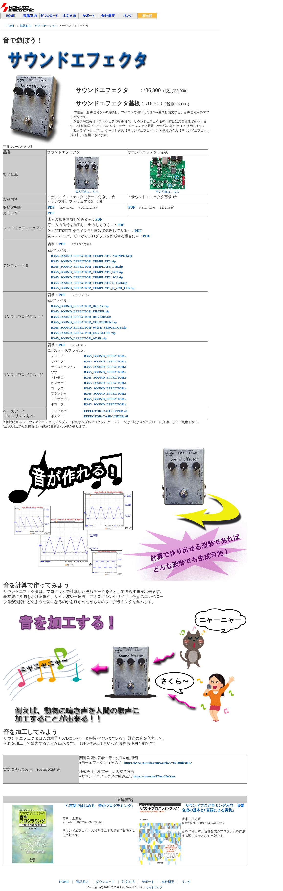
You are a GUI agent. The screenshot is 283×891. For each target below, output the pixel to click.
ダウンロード (105, 882)
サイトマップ (154, 887)
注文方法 (128, 882)
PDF (98, 219)
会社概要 (168, 882)
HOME (10, 26)
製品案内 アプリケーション (39, 26)
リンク (186, 882)
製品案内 (82, 882)
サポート (148, 882)
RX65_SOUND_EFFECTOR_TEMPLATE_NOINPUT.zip (91, 256)
